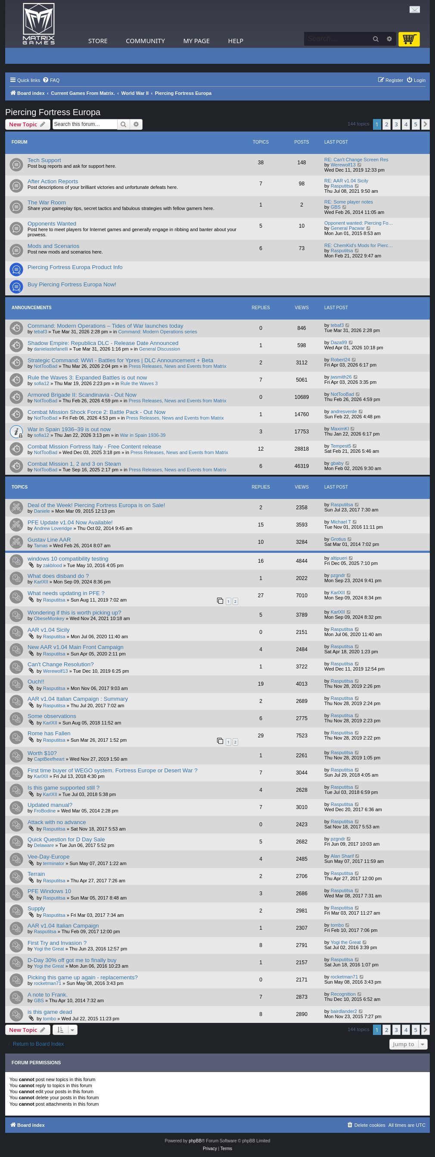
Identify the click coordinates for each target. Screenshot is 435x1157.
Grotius (338, 539)
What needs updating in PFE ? (66, 593)
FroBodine (45, 810)
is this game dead (50, 1012)
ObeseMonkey (49, 618)
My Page (196, 40)
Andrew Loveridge (53, 528)
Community (145, 40)
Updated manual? (50, 805)
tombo (337, 925)
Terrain (36, 874)
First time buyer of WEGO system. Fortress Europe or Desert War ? (113, 770)
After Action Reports (53, 181)
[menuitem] (50, 80)
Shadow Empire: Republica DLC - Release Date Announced (103, 343)
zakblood (52, 565)
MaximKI (340, 428)
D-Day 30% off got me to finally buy (72, 960)
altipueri (339, 558)
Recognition (343, 994)
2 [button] (386, 124)
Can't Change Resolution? (61, 664)
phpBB (195, 1140)
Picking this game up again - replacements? (83, 977)
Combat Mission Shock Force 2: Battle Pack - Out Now (96, 412)
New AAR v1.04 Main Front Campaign (76, 647)
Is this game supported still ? (63, 787)
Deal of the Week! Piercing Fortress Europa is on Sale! (96, 505)
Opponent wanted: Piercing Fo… (358, 223)
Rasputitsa (342, 185)
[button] (425, 124)
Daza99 (339, 342)
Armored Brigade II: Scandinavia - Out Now (82, 395)
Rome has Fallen (49, 733)
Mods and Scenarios (53, 246)
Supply (36, 908)
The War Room (47, 202)
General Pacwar (348, 228)
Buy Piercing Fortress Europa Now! (72, 284)
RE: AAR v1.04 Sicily (346, 180)
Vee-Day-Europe (49, 856)
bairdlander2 (344, 1011)
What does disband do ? (58, 576)
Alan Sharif (342, 856)
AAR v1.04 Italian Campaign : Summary (78, 699)
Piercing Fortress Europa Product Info (75, 267)
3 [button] (396, 124)
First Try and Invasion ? (57, 943)
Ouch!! (36, 681)
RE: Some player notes (348, 201)
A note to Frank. (48, 994)
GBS (336, 207)
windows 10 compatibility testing (68, 558)
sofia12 (41, 383)
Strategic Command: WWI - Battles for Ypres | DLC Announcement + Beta (120, 360)
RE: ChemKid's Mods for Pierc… (358, 245)
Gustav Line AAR (49, 539)
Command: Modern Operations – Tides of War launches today (105, 326)
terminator (54, 863)
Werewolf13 (343, 164)
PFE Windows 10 (49, 891)
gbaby (337, 463)
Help (236, 40)
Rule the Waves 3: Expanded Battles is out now (87, 377)
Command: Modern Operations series (157, 331)
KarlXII (41, 581)
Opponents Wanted (52, 223)
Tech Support (44, 160)
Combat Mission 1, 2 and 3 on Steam (74, 464)
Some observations (52, 716)
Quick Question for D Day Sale (66, 839)
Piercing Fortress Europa (52, 112)
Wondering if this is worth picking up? (74, 612)
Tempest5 (341, 445)
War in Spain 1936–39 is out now (69, 429)
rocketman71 (48, 983)
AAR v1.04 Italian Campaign (63, 925)
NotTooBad (45, 366)
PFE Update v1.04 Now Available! (70, 522)
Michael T (341, 521)
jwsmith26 (341, 376)
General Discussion (159, 348)
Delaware (44, 845)
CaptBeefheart (49, 759)
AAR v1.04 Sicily (48, 630)
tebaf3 (40, 331)
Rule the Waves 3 (139, 383)
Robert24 (340, 359)
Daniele (42, 511)
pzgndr (338, 575)
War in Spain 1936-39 (143, 435)
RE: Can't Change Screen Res (356, 159)
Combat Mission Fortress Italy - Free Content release (94, 446)
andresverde (344, 411)
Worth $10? (42, 753)
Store (98, 40)
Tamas (41, 545)
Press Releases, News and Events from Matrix (178, 366)
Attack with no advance (57, 822)
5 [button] (415, 124)
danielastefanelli (51, 348)
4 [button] (405, 124)
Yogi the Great (49, 948)
